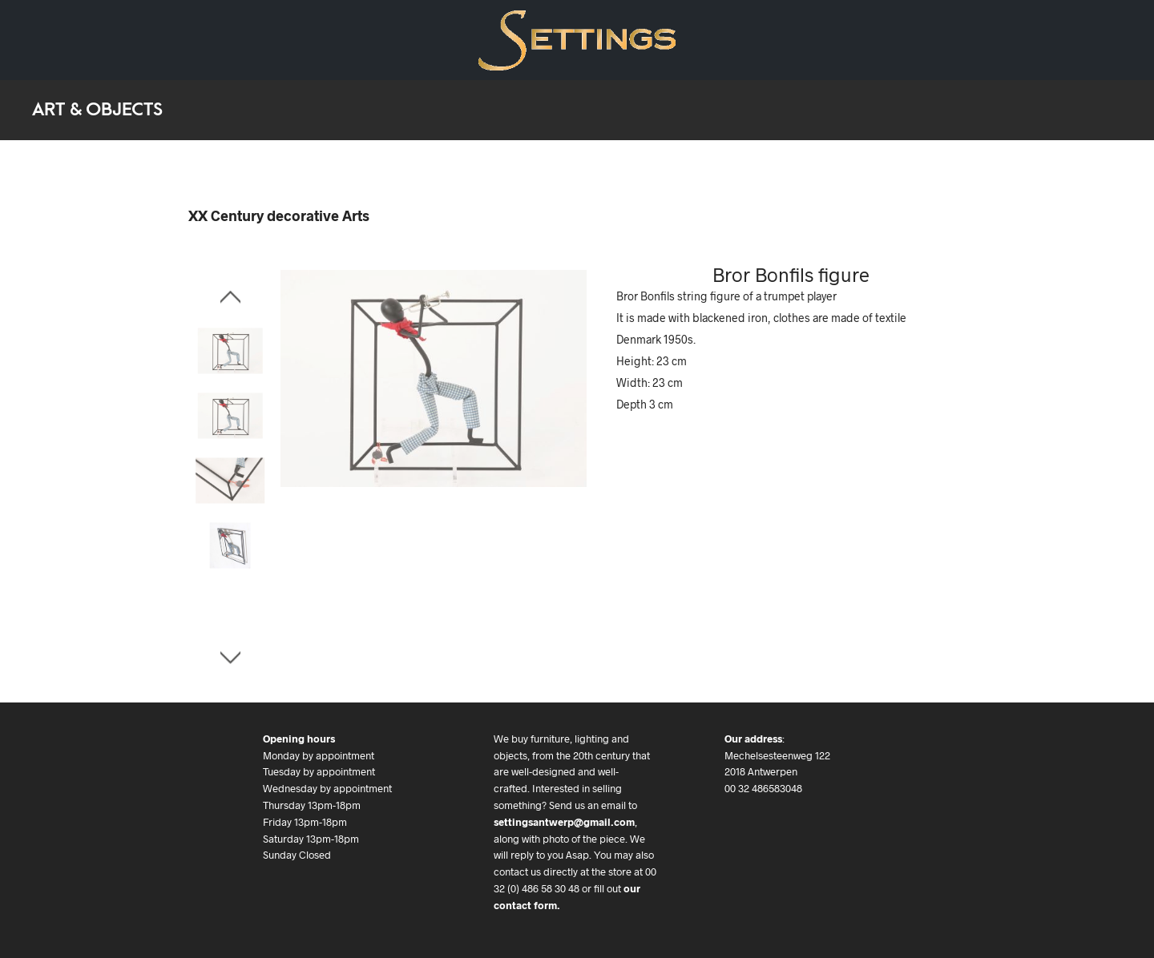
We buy (280, 39)
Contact (345, 39)
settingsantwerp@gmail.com (564, 821)
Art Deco (116, 39)
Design (48, 39)
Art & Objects (200, 39)
